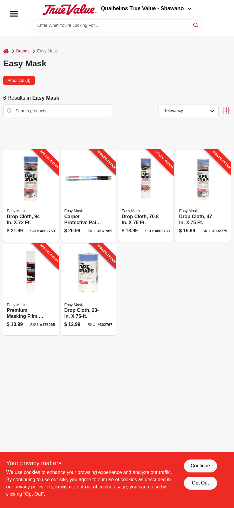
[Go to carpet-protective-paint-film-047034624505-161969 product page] (88, 196)
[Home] (6, 51)
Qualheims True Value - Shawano (146, 8)
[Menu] (14, 14)
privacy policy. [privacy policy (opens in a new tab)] (29, 486)
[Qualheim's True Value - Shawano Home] (69, 9)
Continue (200, 465)
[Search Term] (117, 25)
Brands (23, 51)
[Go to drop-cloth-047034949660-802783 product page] (145, 196)
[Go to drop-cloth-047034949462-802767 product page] (88, 290)
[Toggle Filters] (226, 110)
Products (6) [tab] (19, 80)
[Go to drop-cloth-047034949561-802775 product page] (203, 196)
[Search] (196, 25)
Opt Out (200, 482)
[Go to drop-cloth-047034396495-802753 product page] (31, 196)
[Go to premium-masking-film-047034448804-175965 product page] (31, 290)
